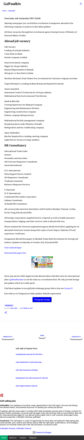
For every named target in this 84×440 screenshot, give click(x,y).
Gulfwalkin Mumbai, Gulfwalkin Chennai (15, 428)
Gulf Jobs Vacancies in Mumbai (27, 370)
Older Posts (76, 336)
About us (13, 438)
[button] (5, 312)
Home (42, 335)
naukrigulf (9, 305)
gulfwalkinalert (17, 279)
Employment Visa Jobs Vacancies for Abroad (32, 378)
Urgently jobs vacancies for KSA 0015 (29, 354)
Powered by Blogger (42, 432)
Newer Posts (7, 336)
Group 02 (68, 288)
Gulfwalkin (12, 4)
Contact (23, 438)
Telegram (32, 438)
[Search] (81, 3)
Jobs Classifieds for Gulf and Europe (29, 362)
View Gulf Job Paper (13, 248)
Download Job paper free (15, 253)
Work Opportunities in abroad (26, 386)
